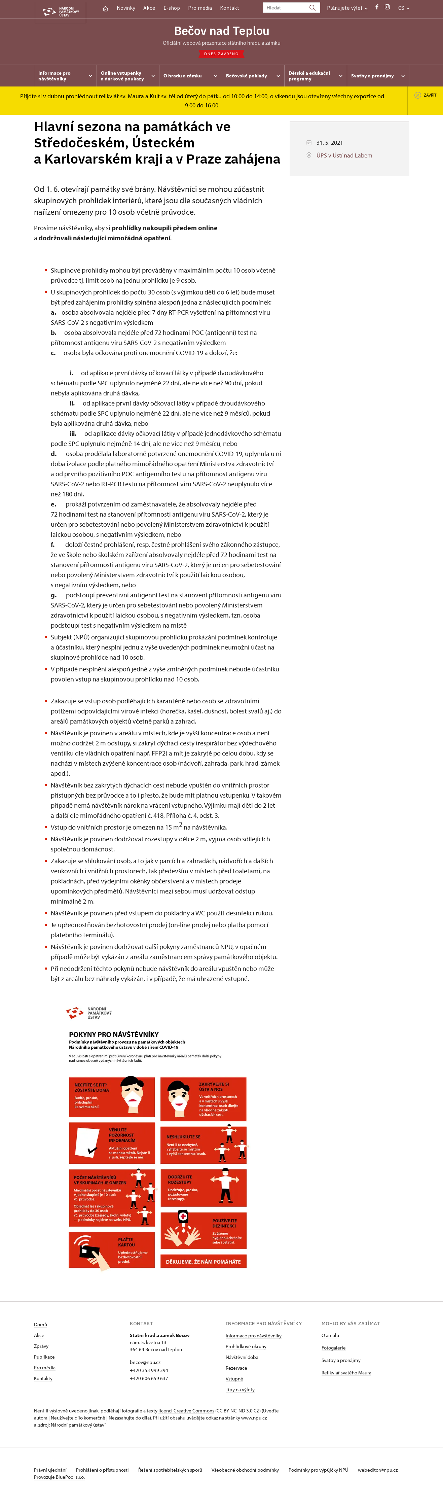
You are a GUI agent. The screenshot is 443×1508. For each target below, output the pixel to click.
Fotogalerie (334, 1349)
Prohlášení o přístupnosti (105, 1471)
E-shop (171, 8)
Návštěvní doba (242, 1359)
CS (403, 8)
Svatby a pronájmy (341, 1362)
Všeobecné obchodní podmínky (253, 1471)
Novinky (126, 8)
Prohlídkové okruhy (246, 1348)
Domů (40, 1326)
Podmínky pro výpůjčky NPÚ (328, 1471)
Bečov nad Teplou (222, 31)
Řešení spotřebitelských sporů (175, 1471)
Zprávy (41, 1347)
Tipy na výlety (240, 1391)
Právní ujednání (51, 1471)
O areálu (330, 1337)
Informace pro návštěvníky (254, 1337)
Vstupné (234, 1380)
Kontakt (229, 8)
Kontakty (43, 1380)
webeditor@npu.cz (54, 1478)
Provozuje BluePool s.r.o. (59, 1485)
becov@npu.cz (145, 1364)
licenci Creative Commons (186, 1412)
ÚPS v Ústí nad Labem (344, 157)
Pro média (200, 8)
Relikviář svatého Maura (346, 1374)
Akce (149, 8)
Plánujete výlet (347, 8)
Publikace (44, 1358)
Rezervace (236, 1369)
